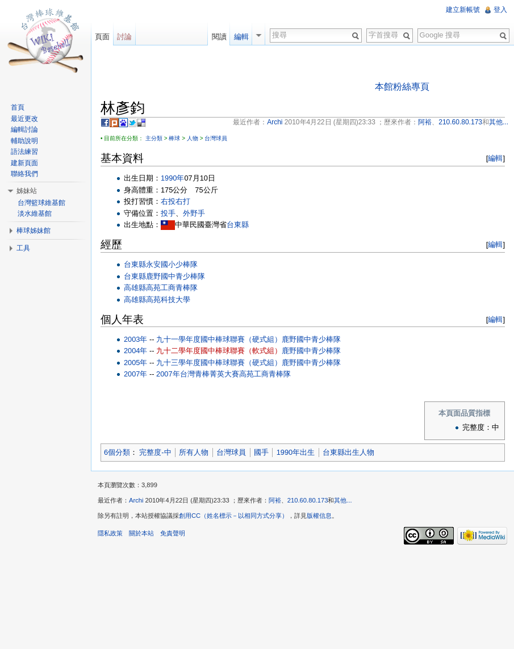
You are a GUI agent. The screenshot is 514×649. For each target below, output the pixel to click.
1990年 (172, 178)
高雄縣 (135, 287)
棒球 (174, 138)
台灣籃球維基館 (41, 203)
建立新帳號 (463, 10)
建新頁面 (24, 163)
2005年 (135, 362)
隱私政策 (110, 533)
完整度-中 (155, 452)
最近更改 (24, 119)
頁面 (102, 36)
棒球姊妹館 (33, 231)
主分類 (153, 138)
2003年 (135, 339)
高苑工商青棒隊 (172, 287)
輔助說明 (24, 141)
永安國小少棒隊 (172, 264)
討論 (124, 36)
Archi (136, 500)
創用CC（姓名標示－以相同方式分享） (233, 515)
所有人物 (193, 452)
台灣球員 (215, 138)
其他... (343, 500)
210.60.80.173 (307, 500)
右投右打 (175, 201)
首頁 (17, 107)
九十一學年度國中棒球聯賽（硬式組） (219, 339)
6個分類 (117, 452)
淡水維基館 (35, 213)
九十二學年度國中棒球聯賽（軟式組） (219, 350)
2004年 (135, 350)
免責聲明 (172, 533)
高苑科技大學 (168, 299)
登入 (500, 10)
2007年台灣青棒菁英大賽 (197, 374)
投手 (168, 213)
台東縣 (238, 224)
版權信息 (319, 515)
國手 (261, 452)
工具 (23, 248)
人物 (192, 138)
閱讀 (219, 36)
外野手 (194, 213)
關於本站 (141, 533)
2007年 (135, 374)
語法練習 (24, 152)
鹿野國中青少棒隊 (175, 276)
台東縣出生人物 (348, 452)
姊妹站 (26, 191)
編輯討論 (24, 129)
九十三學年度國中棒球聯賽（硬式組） (219, 362)
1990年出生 (296, 452)
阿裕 (275, 500)
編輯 (495, 158)
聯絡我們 (24, 174)
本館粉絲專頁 (402, 86)
